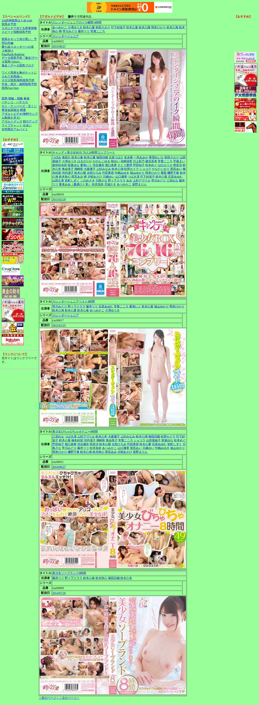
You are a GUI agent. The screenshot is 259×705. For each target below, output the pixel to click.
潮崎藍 (78, 168)
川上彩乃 (139, 161)
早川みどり (70, 31)
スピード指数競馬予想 (16, 32)
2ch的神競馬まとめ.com (17, 20)
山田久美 (58, 180)
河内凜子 (68, 172)
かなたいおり (160, 168)
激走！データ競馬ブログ (18, 65)
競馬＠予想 (9, 24)
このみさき (87, 180)
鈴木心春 (77, 157)
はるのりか (84, 161)
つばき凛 (133, 176)
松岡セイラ (131, 168)
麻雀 (26, 98)
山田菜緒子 (153, 440)
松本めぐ (151, 165)
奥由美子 (68, 168)
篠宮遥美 (151, 161)
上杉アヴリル (141, 180)
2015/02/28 (59, 199)
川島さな (101, 180)
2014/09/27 (59, 466)
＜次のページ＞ (69, 698)
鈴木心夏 (89, 27)
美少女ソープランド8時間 (69, 573)
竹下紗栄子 (118, 27)
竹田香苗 (108, 172)
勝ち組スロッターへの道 (18, 46)
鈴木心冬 (101, 436)
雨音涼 (177, 165)
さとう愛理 (125, 165)
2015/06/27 (59, 46)
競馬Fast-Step (10, 88)
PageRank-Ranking (13, 54)
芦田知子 (139, 165)
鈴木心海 (172, 27)
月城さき (110, 184)
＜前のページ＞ (49, 698)
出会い (27, 125)
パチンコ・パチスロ (15, 102)
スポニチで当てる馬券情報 (19, 28)
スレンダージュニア (65, 36)
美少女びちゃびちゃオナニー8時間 (75, 431)
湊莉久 (66, 157)
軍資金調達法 (10, 110)
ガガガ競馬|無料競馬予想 (18, 80)
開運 (23, 110)
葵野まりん (139, 184)
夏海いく (86, 165)
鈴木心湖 (117, 168)
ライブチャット (12, 125)
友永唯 (128, 157)
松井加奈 (98, 184)
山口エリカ (165, 165)
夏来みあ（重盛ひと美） (75, 184)
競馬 (5, 98)
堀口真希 (111, 165)
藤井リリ (84, 31)
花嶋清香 (126, 161)
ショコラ (145, 168)
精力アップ (30, 121)
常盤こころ (97, 31)
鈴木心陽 (144, 27)
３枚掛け (7, 50)
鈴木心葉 (132, 27)
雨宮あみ (77, 176)
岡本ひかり (158, 27)
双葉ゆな (73, 165)
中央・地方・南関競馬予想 (19, 84)
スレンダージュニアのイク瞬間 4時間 (76, 22)
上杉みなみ (103, 168)
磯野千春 (173, 172)
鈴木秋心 (65, 176)
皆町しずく (72, 180)
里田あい (176, 168)
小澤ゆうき (75, 27)
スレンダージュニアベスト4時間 (73, 301)
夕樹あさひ (94, 176)
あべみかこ (59, 27)
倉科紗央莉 (59, 165)
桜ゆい (115, 161)
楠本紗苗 (77, 440)
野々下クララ (117, 180)
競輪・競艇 (15, 98)
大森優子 (90, 168)
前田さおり (103, 27)
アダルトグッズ (12, 121)
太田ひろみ (94, 172)
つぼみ (56, 157)
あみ (129, 180)
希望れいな (156, 157)
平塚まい (179, 161)
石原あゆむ (175, 176)
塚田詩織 (102, 157)
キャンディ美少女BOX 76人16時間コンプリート (83, 152)
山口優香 (121, 176)
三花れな (172, 180)
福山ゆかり (137, 172)
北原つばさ (116, 157)
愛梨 (164, 172)
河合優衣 (98, 165)
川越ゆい (109, 176)
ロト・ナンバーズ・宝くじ (19, 106)
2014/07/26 (59, 593)
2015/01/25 (59, 325)
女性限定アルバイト (15, 129)
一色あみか (141, 157)
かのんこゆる (101, 161)
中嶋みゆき (122, 172)
